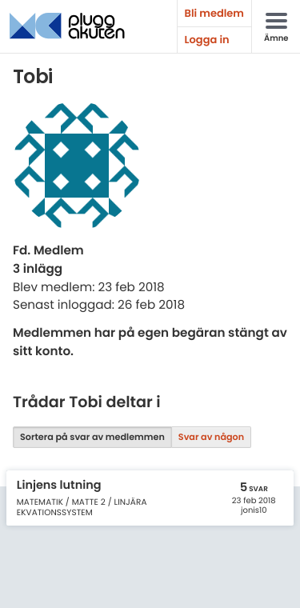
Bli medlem (214, 13)
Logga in (207, 39)
